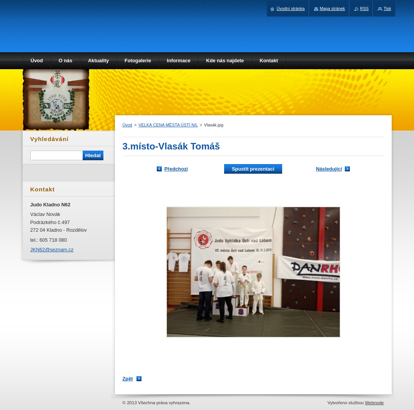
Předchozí (176, 169)
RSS (364, 8)
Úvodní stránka (290, 8)
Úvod (127, 125)
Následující (329, 169)
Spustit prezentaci (253, 169)
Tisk (387, 8)
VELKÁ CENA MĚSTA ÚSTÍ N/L (168, 125)
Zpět (128, 379)
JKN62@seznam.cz (52, 249)
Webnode (374, 402)
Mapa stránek (332, 8)
